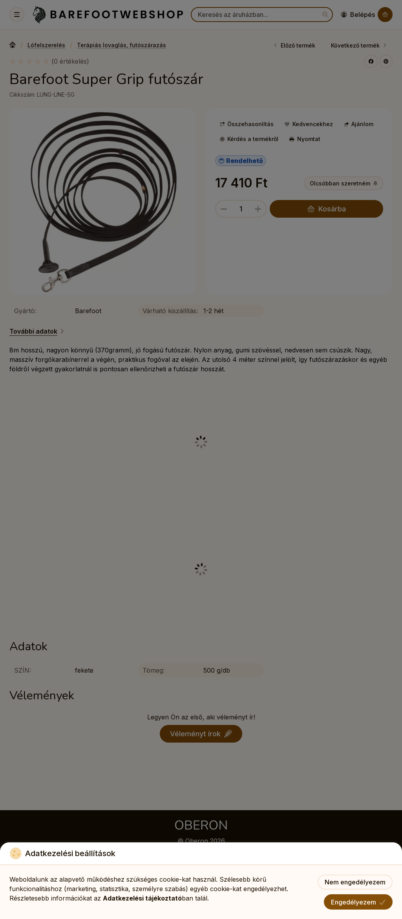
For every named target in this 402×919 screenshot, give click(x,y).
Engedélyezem (358, 902)
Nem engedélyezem (355, 882)
